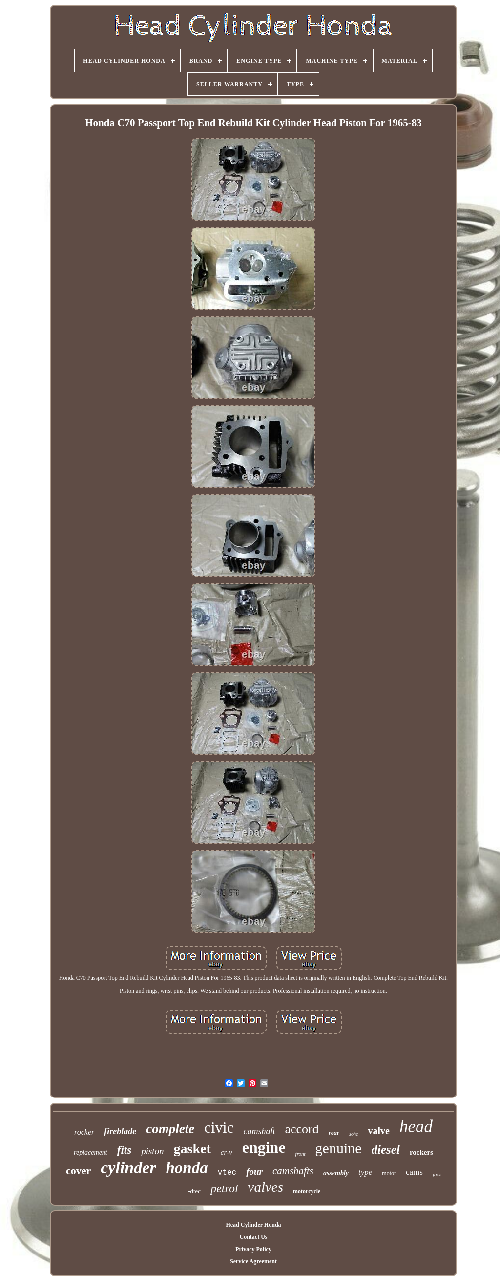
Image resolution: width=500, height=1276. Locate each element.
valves (265, 1187)
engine (264, 1147)
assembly (336, 1173)
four (254, 1171)
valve (378, 1130)
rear (334, 1132)
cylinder (128, 1168)
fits (124, 1150)
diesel (386, 1149)
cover (78, 1170)
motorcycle (306, 1191)
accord (301, 1129)
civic (218, 1127)
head (416, 1126)
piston (152, 1151)
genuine (338, 1148)
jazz (437, 1174)
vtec (227, 1172)
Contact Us (253, 1236)
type (365, 1172)
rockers (421, 1152)
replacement (90, 1152)
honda (187, 1168)
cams (414, 1172)
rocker (84, 1132)
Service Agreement (253, 1261)
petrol (224, 1188)
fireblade (120, 1131)
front (300, 1154)
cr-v (226, 1152)
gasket (192, 1148)
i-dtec (194, 1191)
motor (389, 1173)
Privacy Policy (253, 1249)
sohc (353, 1134)
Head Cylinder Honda (253, 1224)
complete (170, 1128)
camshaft (259, 1131)
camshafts (292, 1171)
